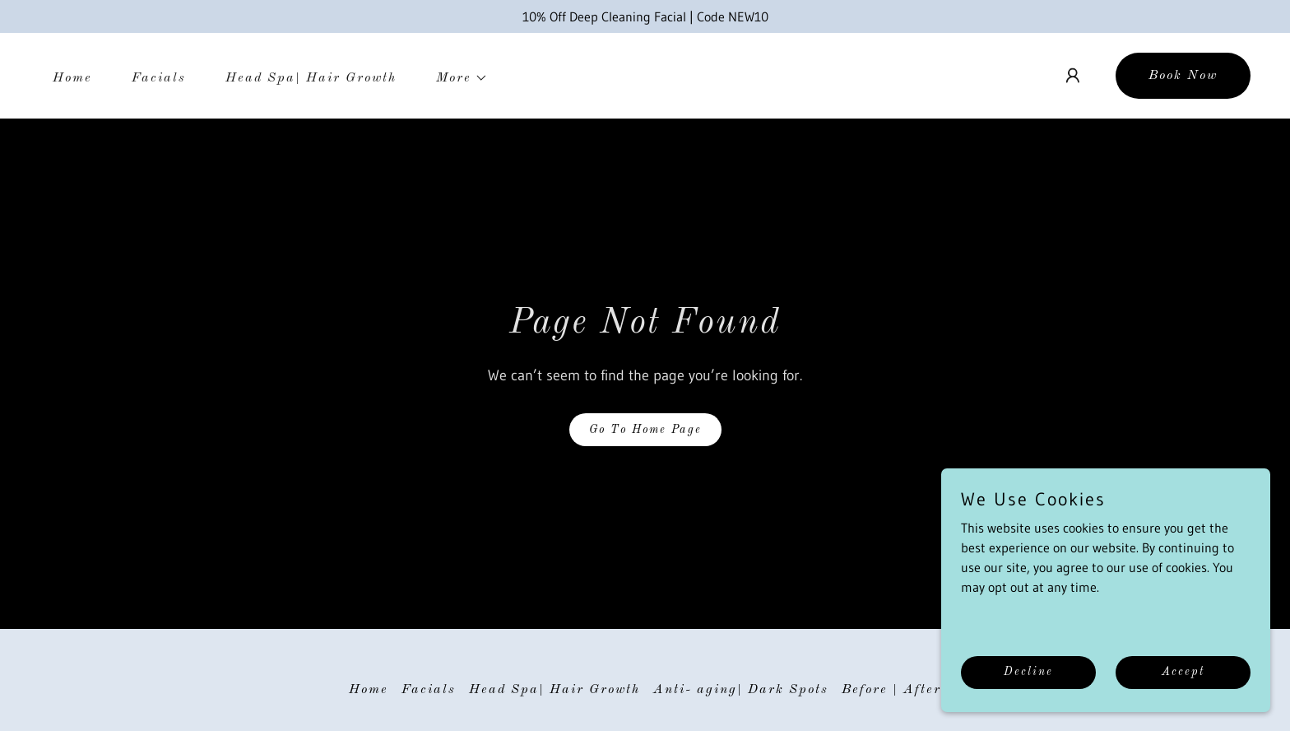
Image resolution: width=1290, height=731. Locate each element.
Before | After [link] (891, 689)
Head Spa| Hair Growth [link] (311, 78)
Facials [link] (159, 78)
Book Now (1183, 75)
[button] (455, 78)
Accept (1183, 671)
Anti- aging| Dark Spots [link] (740, 689)
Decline (1028, 671)
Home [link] (72, 78)
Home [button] (368, 689)
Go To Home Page (645, 429)
